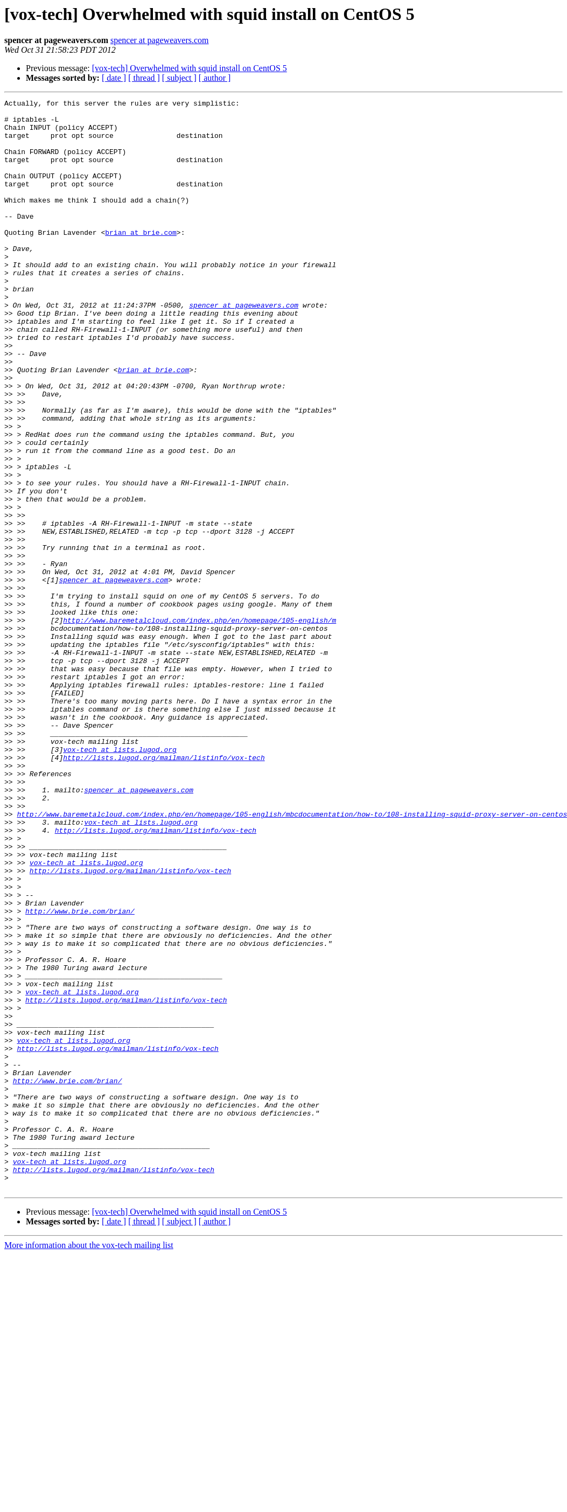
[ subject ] (179, 77)
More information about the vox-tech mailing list (88, 1463)
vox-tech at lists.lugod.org (120, 880)
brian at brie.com (141, 259)
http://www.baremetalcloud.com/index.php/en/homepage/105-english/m (199, 725)
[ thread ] (144, 77)
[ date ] (114, 77)
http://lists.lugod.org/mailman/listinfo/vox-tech (163, 890)
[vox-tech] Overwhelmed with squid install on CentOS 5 (189, 68)
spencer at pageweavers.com (159, 40)
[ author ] (215, 77)
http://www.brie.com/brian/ (80, 1074)
